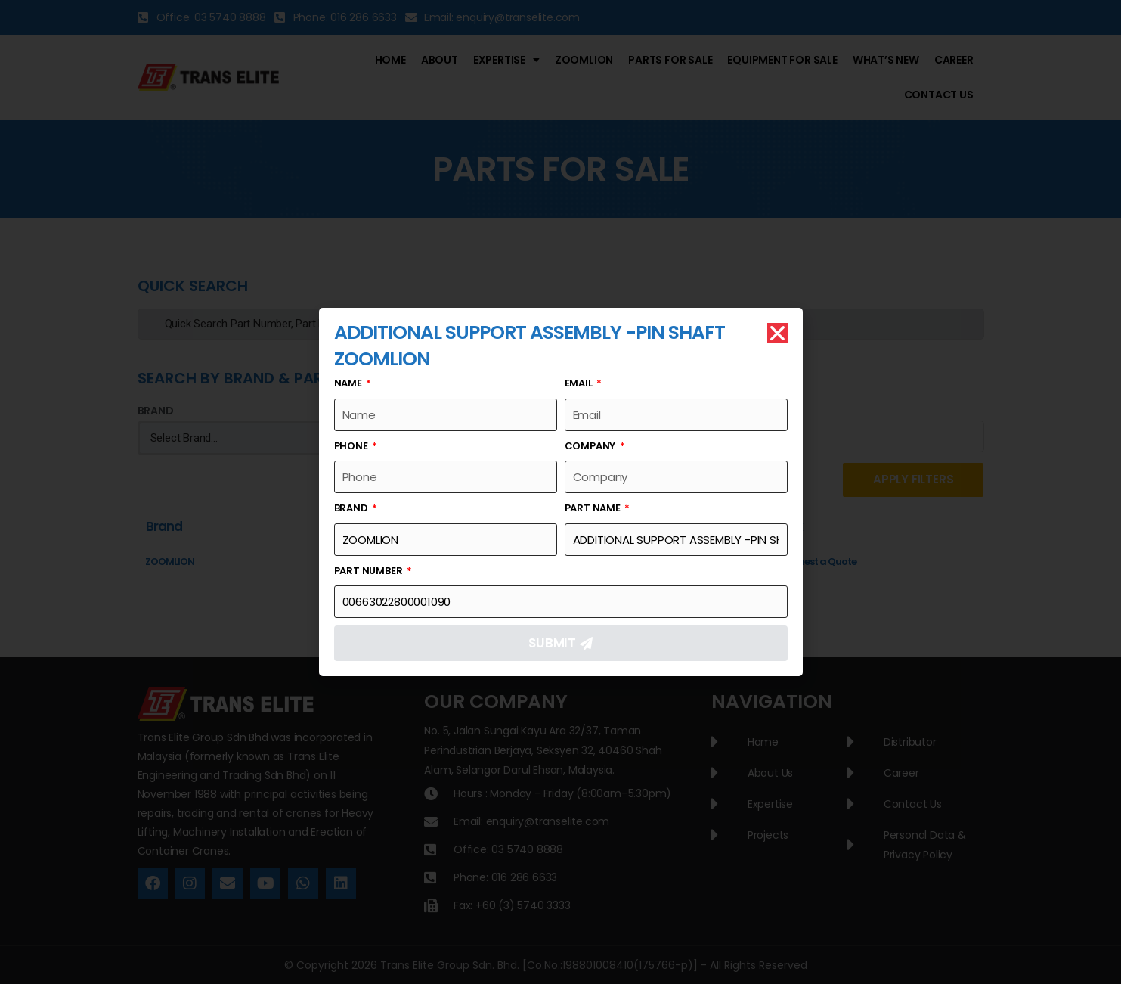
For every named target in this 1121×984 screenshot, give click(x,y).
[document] (560, 492)
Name (349, 383)
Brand (352, 508)
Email (580, 383)
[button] (777, 333)
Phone (352, 446)
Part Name (594, 508)
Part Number (369, 570)
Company (591, 446)
